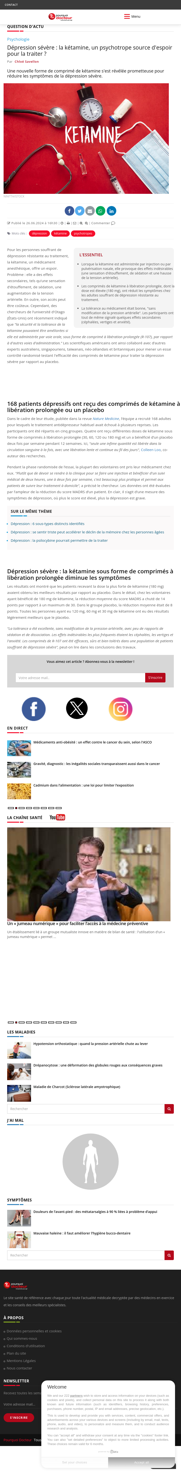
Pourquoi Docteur (18, 1440)
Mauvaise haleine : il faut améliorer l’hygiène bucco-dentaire (82, 1233)
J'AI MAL (15, 1120)
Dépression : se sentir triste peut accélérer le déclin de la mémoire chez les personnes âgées (87, 532)
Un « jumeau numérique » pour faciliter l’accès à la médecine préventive (77, 923)
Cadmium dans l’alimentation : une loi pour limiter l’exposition (83, 785)
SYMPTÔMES (19, 1200)
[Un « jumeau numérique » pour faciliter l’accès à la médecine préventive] (90, 874)
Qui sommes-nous (22, 1338)
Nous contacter (19, 1368)
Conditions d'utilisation (26, 1345)
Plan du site (16, 1353)
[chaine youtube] (57, 819)
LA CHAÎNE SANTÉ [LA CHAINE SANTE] (25, 817)
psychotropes (83, 233)
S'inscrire (155, 677)
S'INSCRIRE (19, 1418)
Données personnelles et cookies (34, 1331)
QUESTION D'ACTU (25, 26)
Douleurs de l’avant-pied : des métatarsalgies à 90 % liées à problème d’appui (95, 1211)
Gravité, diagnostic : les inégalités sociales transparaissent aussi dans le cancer (96, 763)
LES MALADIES (21, 1032)
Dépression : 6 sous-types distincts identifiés (48, 523)
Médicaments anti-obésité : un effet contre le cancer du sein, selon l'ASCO (92, 742)
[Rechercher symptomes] (169, 1255)
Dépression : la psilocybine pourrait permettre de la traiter (59, 540)
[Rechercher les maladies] (169, 1109)
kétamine (60, 233)
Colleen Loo (151, 449)
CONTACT (11, 4)
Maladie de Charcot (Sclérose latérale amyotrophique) (76, 1086)
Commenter (103, 223)
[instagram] (127, 709)
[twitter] (83, 708)
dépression (39, 233)
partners (76, 1395)
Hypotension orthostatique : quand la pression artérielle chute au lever (90, 1043)
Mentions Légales (21, 1360)
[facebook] (40, 709)
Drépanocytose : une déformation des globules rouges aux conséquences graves (97, 1065)
